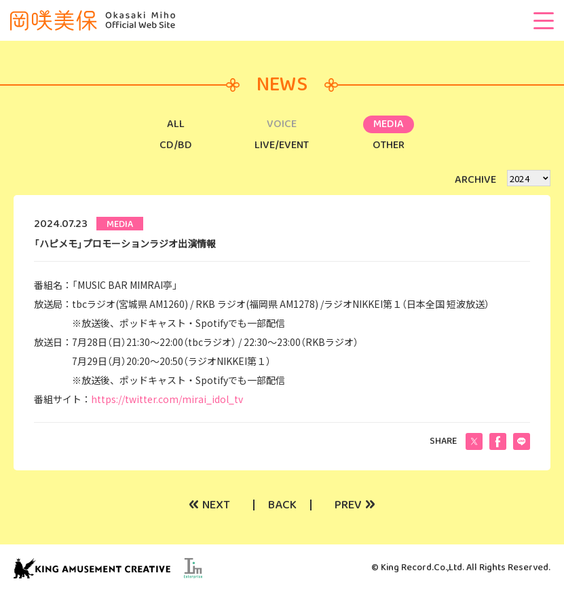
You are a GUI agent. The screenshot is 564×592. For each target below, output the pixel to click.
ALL (176, 124)
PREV (355, 505)
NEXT (209, 505)
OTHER (389, 145)
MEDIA (388, 124)
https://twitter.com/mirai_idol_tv (167, 399)
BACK (282, 505)
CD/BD (175, 145)
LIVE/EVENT (282, 145)
